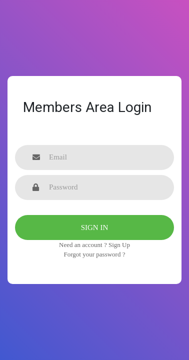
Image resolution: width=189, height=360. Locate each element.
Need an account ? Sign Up (94, 244)
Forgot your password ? (95, 254)
